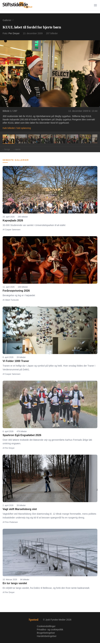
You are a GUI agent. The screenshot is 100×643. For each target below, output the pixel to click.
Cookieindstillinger (46, 626)
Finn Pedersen (11, 522)
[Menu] (95, 5)
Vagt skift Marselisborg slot (20, 509)
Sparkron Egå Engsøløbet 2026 (22, 435)
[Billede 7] (85, 138)
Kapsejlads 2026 (13, 220)
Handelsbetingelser (47, 636)
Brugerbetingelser (46, 632)
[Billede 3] (34, 138)
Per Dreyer (14, 33)
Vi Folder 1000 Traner (16, 361)
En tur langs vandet (15, 583)
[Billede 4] (47, 138)
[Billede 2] (21, 138)
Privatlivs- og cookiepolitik (50, 629)
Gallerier (7, 20)
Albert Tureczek (12, 300)
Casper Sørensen (12, 229)
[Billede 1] (8, 138)
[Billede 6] (72, 138)
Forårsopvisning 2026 (16, 290)
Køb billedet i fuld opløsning (17, 128)
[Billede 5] (60, 138)
